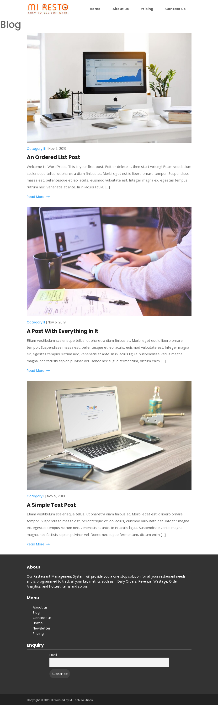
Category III (36, 148)
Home (95, 8)
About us (120, 8)
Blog (36, 612)
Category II (36, 322)
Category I (35, 496)
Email (53, 655)
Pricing (147, 8)
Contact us (175, 8)
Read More (38, 196)
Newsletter (41, 628)
